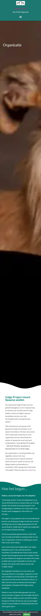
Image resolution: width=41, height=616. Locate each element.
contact (30, 470)
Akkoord (26, 614)
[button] (20, 17)
